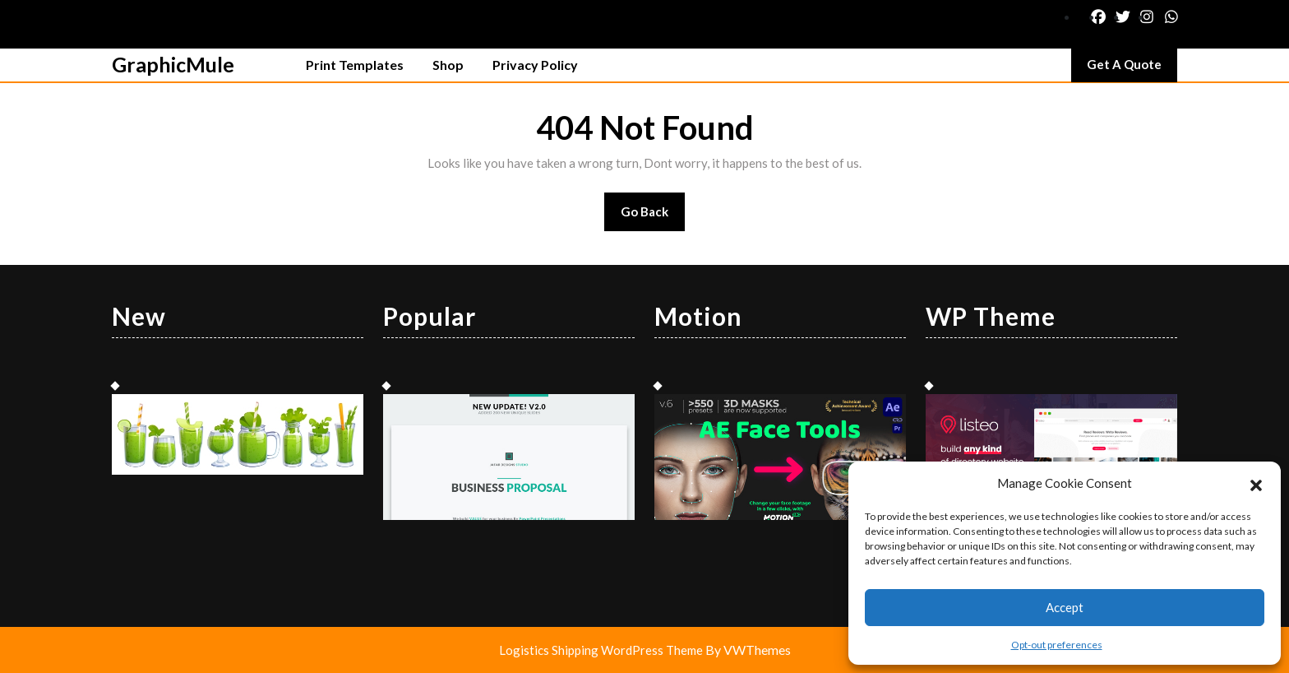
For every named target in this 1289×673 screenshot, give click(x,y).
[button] (1256, 483)
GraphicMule (173, 64)
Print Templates (355, 64)
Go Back (653, 217)
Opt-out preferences (1056, 644)
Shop (448, 64)
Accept (1064, 607)
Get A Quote (1132, 68)
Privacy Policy (535, 64)
